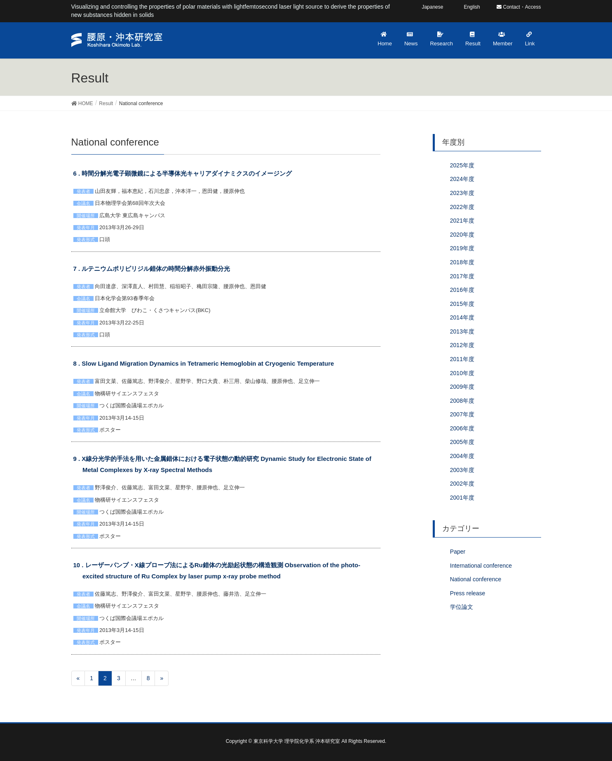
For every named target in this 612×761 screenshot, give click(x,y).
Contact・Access (519, 7)
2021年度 (462, 220)
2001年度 (462, 497)
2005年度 (462, 442)
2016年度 (462, 290)
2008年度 (462, 400)
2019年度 (462, 248)
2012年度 (462, 345)
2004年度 (462, 456)
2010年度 (462, 373)
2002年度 (462, 483)
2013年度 (462, 331)
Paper (457, 551)
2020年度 (462, 234)
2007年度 (462, 414)
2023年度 (462, 193)
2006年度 (462, 428)
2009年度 (462, 386)
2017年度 (462, 276)
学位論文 (461, 607)
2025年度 (462, 165)
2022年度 (462, 207)
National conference (476, 579)
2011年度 (462, 359)
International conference (481, 565)
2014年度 (462, 317)
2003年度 (462, 470)
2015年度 (462, 304)
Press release (467, 593)
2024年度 (462, 179)
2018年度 (462, 262)
